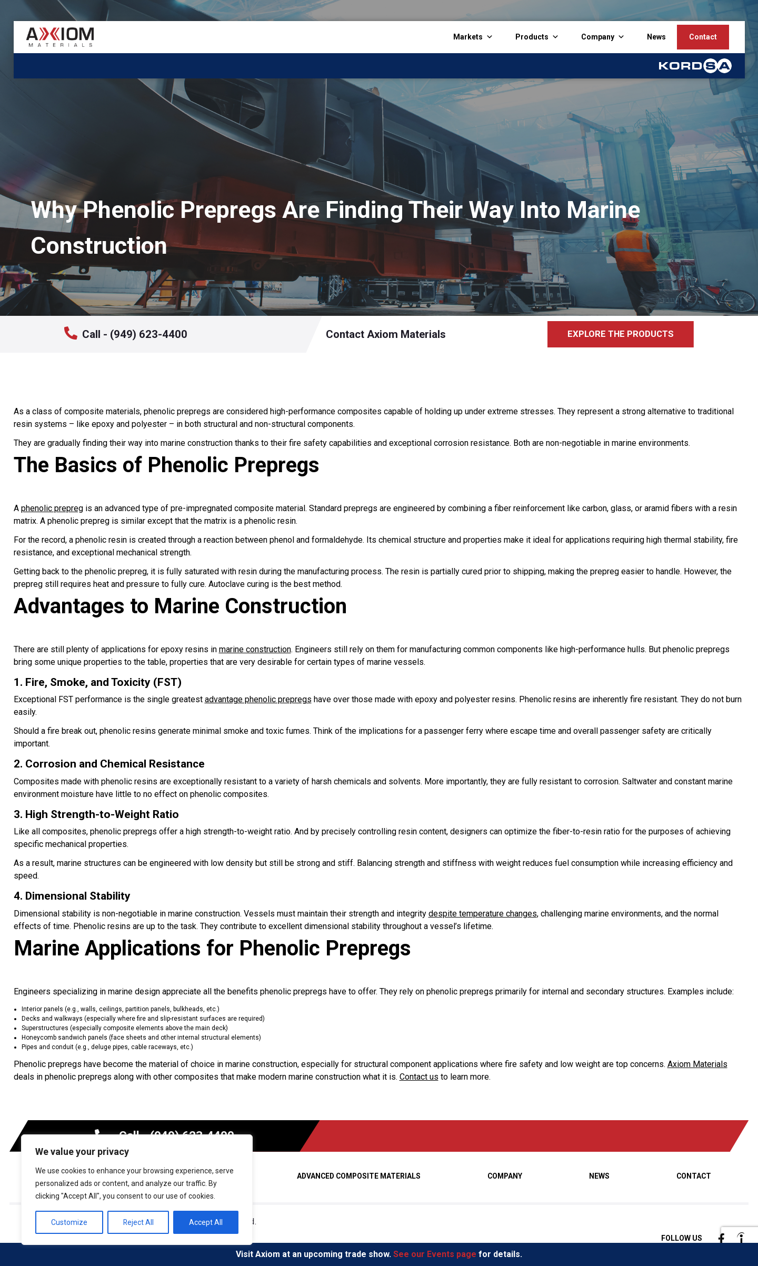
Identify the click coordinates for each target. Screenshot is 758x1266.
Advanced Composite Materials (358, 1176)
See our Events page (434, 1254)
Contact (703, 37)
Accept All (206, 1222)
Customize (69, 1222)
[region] (137, 1189)
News (656, 37)
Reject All (138, 1222)
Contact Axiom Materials (386, 334)
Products (531, 37)
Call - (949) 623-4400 (125, 333)
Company (597, 37)
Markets (468, 37)
